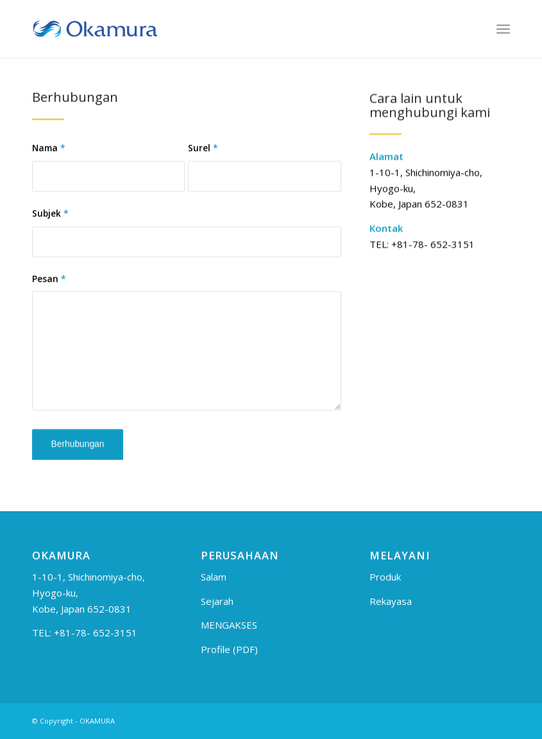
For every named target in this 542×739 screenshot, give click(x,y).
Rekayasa (390, 601)
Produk (385, 576)
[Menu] (503, 29)
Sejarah (217, 601)
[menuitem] (503, 29)
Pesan (49, 282)
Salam (213, 576)
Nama (48, 152)
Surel (203, 152)
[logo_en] (95, 29)
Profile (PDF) (229, 649)
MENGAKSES (229, 624)
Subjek (50, 217)
